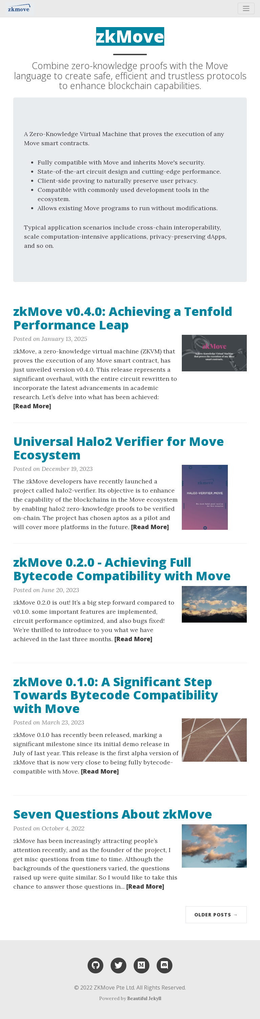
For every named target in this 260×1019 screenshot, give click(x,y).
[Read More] (32, 406)
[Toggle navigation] (246, 8)
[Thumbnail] (214, 352)
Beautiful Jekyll (144, 998)
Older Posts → (216, 914)
